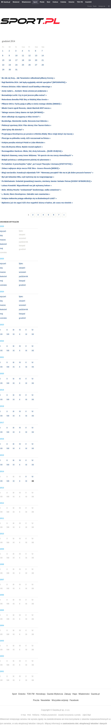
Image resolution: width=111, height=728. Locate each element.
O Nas (23, 715)
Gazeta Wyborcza (55, 694)
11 (23, 55)
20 (36, 60)
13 (36, 55)
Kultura (55, 2)
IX (13, 334)
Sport (35, 2)
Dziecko (71, 2)
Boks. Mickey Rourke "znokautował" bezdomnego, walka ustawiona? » (31, 190)
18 (23, 60)
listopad (22, 281)
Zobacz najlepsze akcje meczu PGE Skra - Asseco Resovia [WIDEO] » (31, 168)
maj (1, 248)
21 (43, 60)
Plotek (42, 2)
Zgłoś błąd (87, 715)
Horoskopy (41, 694)
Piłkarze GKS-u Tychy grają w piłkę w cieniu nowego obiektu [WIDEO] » (32, 104)
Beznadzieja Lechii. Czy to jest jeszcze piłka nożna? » (24, 95)
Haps (74, 694)
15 (3, 60)
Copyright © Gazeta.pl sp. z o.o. (55, 710)
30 (10, 69)
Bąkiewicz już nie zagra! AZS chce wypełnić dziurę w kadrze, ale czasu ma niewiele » (37, 203)
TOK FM (80, 2)
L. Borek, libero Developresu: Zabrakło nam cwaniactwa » (26, 194)
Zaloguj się (101, 6)
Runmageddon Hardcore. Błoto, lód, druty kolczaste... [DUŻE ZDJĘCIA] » (32, 151)
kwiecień (3, 244)
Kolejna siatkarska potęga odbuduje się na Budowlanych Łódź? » (29, 198)
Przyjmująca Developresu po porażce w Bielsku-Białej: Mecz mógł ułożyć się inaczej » (38, 134)
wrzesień (22, 272)
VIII (8, 334)
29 (3, 69)
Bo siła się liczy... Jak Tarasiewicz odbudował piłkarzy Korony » (28, 78)
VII (1, 334)
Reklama (35, 715)
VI (32, 330)
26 (29, 65)
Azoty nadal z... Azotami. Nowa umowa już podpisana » (25, 91)
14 (43, 55)
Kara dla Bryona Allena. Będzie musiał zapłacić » (22, 147)
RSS (29, 715)
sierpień (22, 268)
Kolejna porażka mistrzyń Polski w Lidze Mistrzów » (23, 143)
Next (48, 2)
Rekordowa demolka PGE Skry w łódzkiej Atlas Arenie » (25, 100)
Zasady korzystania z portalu (69, 715)
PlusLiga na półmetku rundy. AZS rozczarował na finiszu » (26, 138)
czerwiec (3, 285)
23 (10, 65)
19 (29, 60)
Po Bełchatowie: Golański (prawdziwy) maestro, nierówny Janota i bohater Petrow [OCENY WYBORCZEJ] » (47, 181)
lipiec (21, 264)
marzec (3, 240)
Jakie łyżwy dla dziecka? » (13, 130)
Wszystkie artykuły (60, 700)
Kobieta (63, 2)
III (13, 330)
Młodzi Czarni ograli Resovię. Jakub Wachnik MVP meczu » (26, 108)
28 (43, 65)
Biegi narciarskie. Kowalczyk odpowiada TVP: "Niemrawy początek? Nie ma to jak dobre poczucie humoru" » (47, 173)
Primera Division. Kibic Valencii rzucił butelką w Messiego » (27, 87)
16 (10, 60)
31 (16, 69)
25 (23, 65)
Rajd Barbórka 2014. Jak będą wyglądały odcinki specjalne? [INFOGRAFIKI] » (34, 82)
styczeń (3, 231)
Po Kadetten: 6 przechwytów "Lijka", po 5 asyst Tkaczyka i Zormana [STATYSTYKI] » (37, 164)
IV (20, 330)
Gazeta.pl (6, 2)
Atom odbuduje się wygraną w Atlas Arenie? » (21, 117)
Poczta (89, 6)
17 (16, 60)
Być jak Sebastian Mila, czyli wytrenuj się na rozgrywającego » (28, 177)
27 (36, 65)
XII (33, 334)
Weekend (16, 2)
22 (3, 65)
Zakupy (67, 694)
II (7, 330)
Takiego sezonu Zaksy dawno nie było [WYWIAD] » (23, 112)
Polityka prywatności (49, 715)
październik (23, 276)
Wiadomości (26, 2)
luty (1, 235)
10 (16, 55)
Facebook (74, 700)
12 (29, 55)
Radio (95, 6)
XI (26, 334)
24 (16, 65)
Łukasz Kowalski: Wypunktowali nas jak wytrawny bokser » (27, 185)
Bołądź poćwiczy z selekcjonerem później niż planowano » (26, 160)
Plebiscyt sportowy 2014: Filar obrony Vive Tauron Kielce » (26, 125)
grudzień (22, 285)
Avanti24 (88, 2)
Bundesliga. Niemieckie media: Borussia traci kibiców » (25, 121)
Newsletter (45, 700)
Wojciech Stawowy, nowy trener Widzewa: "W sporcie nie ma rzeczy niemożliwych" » (37, 155)
